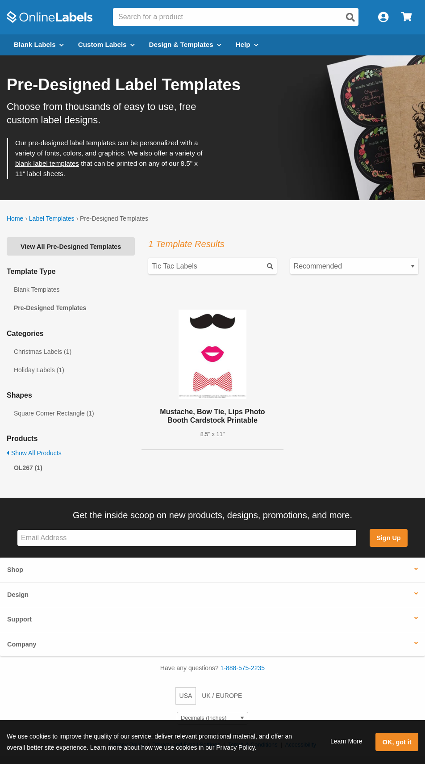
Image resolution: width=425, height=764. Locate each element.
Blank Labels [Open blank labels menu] (39, 44)
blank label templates (47, 163)
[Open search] (350, 17)
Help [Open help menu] (247, 44)
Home (15, 218)
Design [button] (18, 594)
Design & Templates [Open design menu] (185, 44)
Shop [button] (15, 569)
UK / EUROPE (222, 695)
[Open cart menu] (406, 17)
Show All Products (34, 453)
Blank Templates (36, 289)
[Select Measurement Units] (212, 718)
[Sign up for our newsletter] (186, 538)
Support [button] (19, 619)
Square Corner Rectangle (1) (54, 413)
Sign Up (388, 538)
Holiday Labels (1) (39, 370)
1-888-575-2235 (243, 668)
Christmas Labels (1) (42, 351)
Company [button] (22, 644)
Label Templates (52, 218)
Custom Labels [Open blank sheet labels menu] (106, 44)
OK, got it (397, 742)
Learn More (346, 741)
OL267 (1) (28, 467)
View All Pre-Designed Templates (71, 246)
